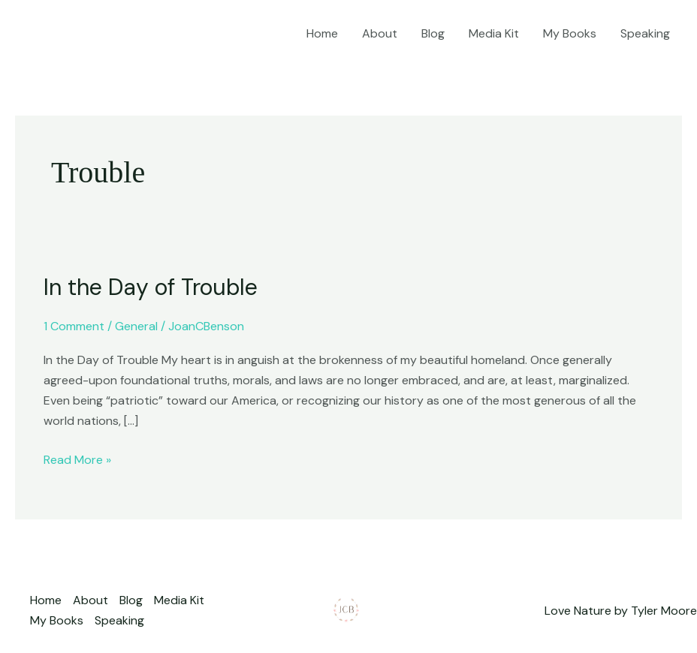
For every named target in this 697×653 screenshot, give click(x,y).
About (379, 33)
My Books (569, 33)
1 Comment (74, 326)
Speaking (645, 33)
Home (322, 33)
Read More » (77, 459)
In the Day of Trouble (151, 287)
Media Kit (494, 33)
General (136, 326)
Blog (433, 33)
